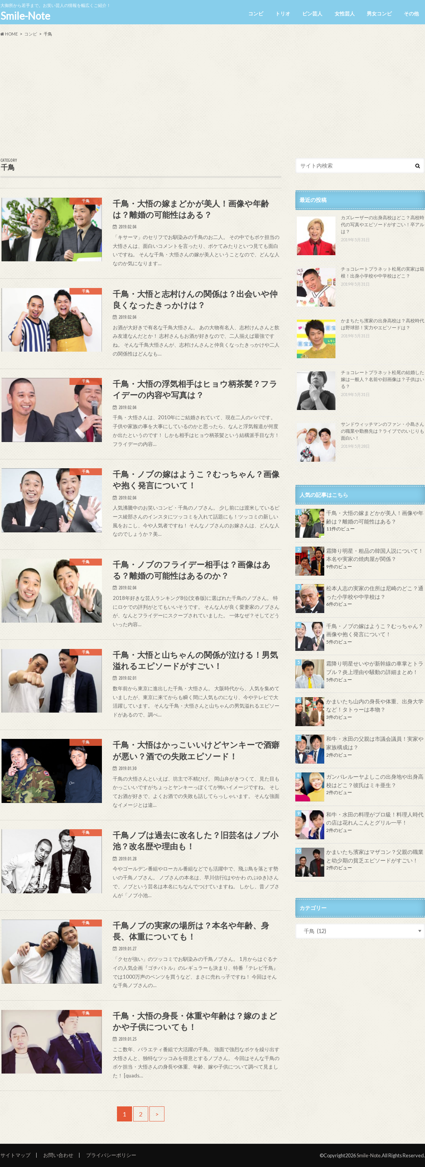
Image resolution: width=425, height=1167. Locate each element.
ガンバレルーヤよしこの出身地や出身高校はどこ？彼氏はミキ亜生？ (374, 780)
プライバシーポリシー (111, 1155)
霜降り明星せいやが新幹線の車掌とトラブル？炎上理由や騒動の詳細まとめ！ (374, 667)
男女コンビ (379, 13)
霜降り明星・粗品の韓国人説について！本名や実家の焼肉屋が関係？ (374, 554)
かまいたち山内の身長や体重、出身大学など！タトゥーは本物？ (374, 705)
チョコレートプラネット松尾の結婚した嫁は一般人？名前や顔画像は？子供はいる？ (382, 379)
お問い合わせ (58, 1155)
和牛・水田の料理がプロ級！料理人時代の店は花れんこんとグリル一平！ (374, 818)
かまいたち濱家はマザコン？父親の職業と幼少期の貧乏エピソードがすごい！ (374, 856)
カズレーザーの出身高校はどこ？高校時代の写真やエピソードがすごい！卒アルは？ (382, 224)
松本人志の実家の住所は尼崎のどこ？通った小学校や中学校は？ (374, 592)
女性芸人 (345, 13)
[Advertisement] (212, 98)
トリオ (282, 13)
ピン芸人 (312, 13)
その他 (411, 13)
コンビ (255, 13)
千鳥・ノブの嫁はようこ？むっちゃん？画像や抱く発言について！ (374, 630)
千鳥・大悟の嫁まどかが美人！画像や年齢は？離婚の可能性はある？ (374, 517)
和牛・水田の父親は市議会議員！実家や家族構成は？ (374, 742)
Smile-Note (25, 16)
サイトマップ (15, 1155)
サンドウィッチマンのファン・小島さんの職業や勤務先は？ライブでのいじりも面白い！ (382, 431)
